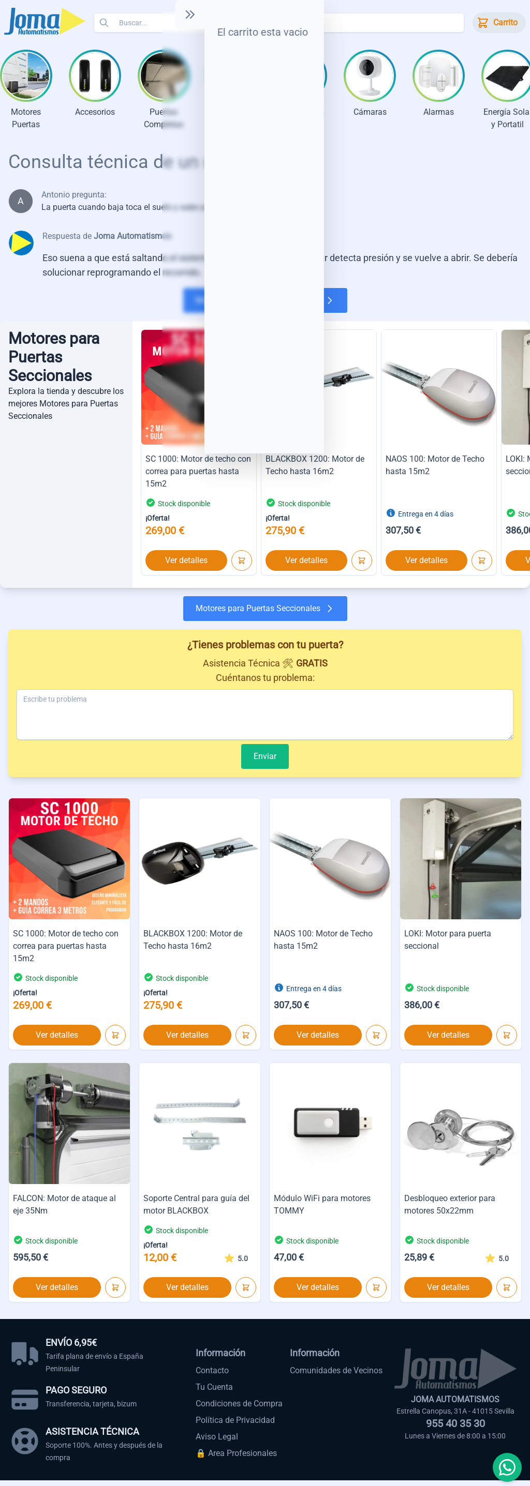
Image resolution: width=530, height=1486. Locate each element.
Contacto (212, 1376)
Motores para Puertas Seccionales (265, 306)
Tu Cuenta (214, 1393)
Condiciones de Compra (239, 1409)
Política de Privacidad (235, 1426)
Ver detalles (186, 566)
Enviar (265, 762)
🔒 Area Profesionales (236, 1459)
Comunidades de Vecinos (336, 1376)
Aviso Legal (217, 1442)
